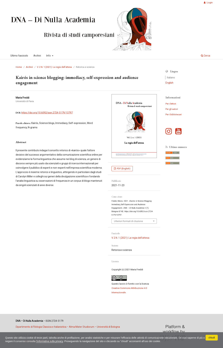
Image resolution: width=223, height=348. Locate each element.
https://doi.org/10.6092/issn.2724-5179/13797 (47, 112)
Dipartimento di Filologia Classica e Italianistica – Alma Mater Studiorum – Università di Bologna (68, 326)
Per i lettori (171, 103)
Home (19, 67)
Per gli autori (172, 109)
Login (209, 2)
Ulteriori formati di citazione (128, 221)
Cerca (205, 55)
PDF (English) (123, 168)
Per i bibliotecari (174, 114)
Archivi (37, 55)
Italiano (171, 77)
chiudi (212, 337)
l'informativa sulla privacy (49, 341)
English (169, 82)
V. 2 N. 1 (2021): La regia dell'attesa (54, 67)
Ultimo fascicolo (19, 55)
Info (48, 55)
